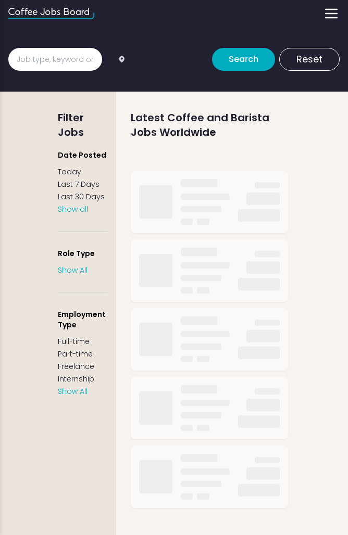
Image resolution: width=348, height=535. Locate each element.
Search (243, 59)
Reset (309, 59)
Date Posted (82, 155)
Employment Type (82, 319)
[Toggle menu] (331, 13)
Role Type (76, 253)
